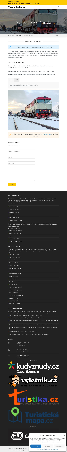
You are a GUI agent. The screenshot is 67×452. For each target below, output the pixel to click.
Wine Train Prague (13, 284)
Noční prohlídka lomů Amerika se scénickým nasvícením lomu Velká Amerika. (26, 317)
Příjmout (36, 446)
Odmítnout (47, 446)
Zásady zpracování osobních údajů (27, 450)
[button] (64, 435)
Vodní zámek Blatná (13, 292)
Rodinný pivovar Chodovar (15, 268)
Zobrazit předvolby (59, 446)
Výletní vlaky (18, 35)
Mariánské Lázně (13, 271)
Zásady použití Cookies (13, 450)
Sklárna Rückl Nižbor (13, 279)
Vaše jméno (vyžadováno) (21, 146)
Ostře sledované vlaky (14, 265)
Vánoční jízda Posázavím (14, 303)
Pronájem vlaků (23, 448)
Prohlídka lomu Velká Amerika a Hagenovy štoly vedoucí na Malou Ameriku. (25, 315)
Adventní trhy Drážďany (14, 300)
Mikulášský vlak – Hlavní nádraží (16, 295)
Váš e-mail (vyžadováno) (21, 152)
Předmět (21, 159)
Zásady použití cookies (41, 449)
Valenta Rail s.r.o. (15, 448)
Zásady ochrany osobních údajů (52, 449)
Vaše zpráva (21, 172)
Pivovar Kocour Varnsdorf (15, 257)
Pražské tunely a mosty (14, 281)
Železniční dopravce (13, 1)
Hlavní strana (11, 35)
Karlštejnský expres (13, 260)
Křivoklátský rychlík (13, 298)
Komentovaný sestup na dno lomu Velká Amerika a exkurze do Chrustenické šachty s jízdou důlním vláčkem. (33, 324)
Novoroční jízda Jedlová (14, 254)
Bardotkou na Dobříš (13, 262)
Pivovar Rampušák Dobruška (15, 287)
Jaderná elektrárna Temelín (15, 273)
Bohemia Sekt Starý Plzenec (15, 290)
